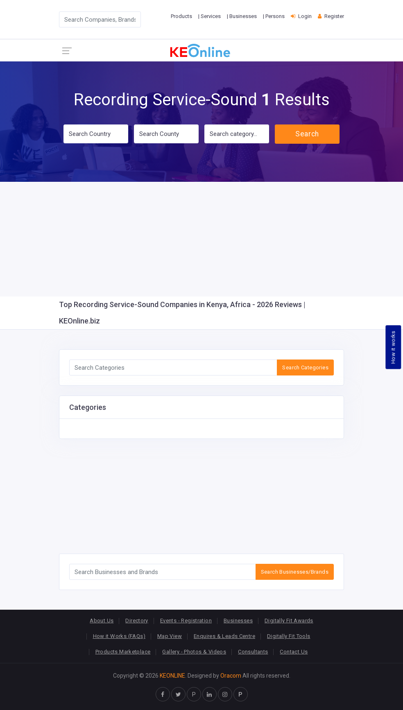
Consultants (253, 652)
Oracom (230, 675)
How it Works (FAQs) (119, 636)
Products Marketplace (123, 652)
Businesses (238, 620)
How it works (393, 347)
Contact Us (294, 652)
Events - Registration (186, 620)
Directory (136, 620)
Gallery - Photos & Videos (194, 652)
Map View (169, 636)
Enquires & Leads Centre (224, 636)
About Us (101, 620)
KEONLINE (172, 675)
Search (307, 134)
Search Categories (305, 367)
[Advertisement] (201, 239)
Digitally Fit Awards (289, 620)
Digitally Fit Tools (288, 636)
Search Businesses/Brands (294, 572)
